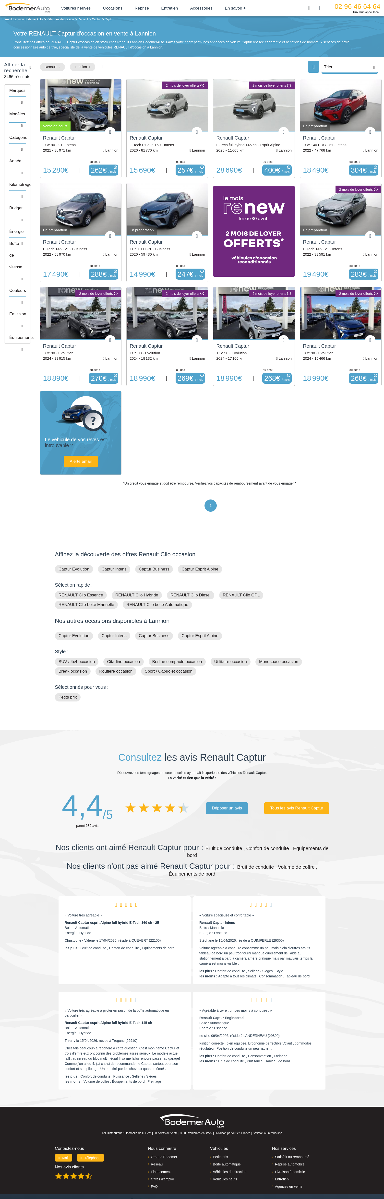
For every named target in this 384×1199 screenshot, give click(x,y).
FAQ (154, 1164)
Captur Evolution (74, 546)
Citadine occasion (123, 639)
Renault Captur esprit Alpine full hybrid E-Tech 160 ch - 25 (112, 900)
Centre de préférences (196, 1178)
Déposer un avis (227, 785)
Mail (64, 1135)
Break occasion (73, 648)
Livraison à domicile (290, 1149)
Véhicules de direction (229, 1149)
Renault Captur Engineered (221, 995)
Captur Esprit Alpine (199, 546)
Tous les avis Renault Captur (296, 785)
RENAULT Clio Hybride (136, 572)
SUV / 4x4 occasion (77, 639)
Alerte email (122, 438)
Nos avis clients (69, 1144)
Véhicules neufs (225, 1156)
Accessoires (215, 8)
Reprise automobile (290, 1142)
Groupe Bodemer (164, 1134)
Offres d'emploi (162, 1156)
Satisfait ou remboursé (292, 1134)
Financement (161, 1149)
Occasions (126, 8)
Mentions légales (227, 1178)
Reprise (156, 8)
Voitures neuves (90, 8)
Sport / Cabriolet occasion (168, 648)
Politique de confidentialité (274, 1178)
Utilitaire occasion (230, 639)
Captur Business (154, 546)
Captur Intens (114, 546)
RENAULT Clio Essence (81, 572)
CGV (299, 1178)
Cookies (247, 1178)
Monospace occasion (278, 639)
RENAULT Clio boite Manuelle (86, 582)
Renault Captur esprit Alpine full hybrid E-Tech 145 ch (108, 1000)
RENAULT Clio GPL (241, 572)
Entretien (183, 8)
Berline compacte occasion (177, 639)
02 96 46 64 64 (357, 6)
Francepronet (104, 1179)
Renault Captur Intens (217, 900)
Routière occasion (115, 648)
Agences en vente (288, 1164)
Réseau (157, 1142)
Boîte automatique (227, 1142)
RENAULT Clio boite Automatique (157, 582)
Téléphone (91, 1135)
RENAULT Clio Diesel (190, 572)
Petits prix (68, 674)
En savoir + (249, 8)
